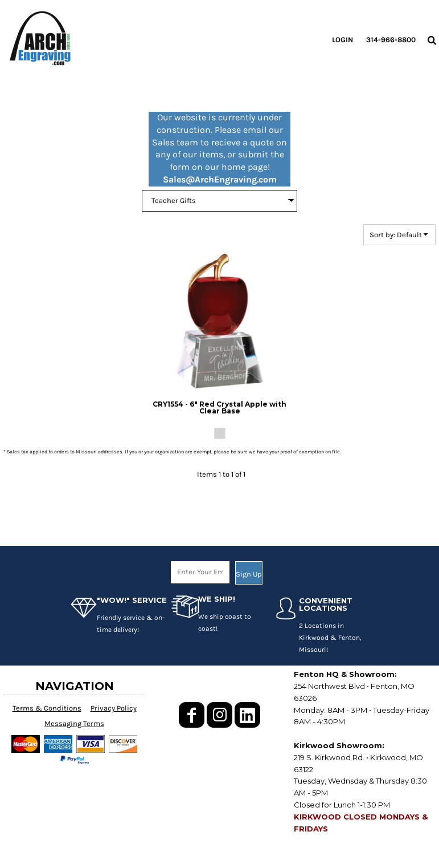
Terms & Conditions (47, 708)
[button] (431, 39)
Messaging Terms (74, 723)
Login (342, 39)
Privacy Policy (114, 708)
